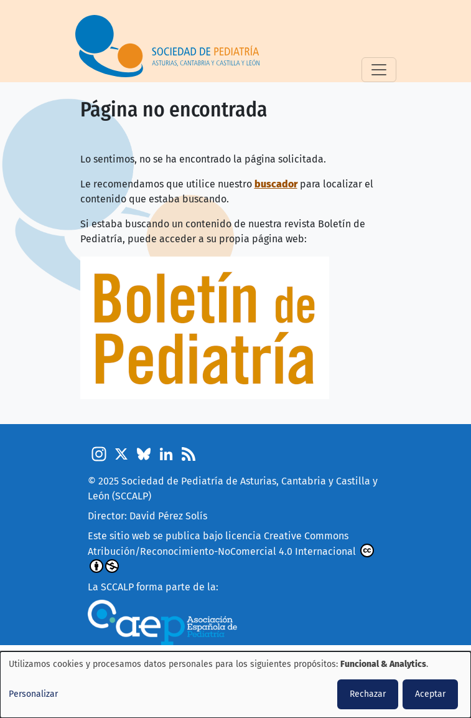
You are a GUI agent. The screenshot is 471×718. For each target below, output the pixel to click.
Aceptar (430, 694)
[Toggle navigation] (378, 69)
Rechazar (368, 694)
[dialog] (235, 684)
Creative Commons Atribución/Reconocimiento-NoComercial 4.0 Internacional (231, 551)
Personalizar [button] (33, 694)
